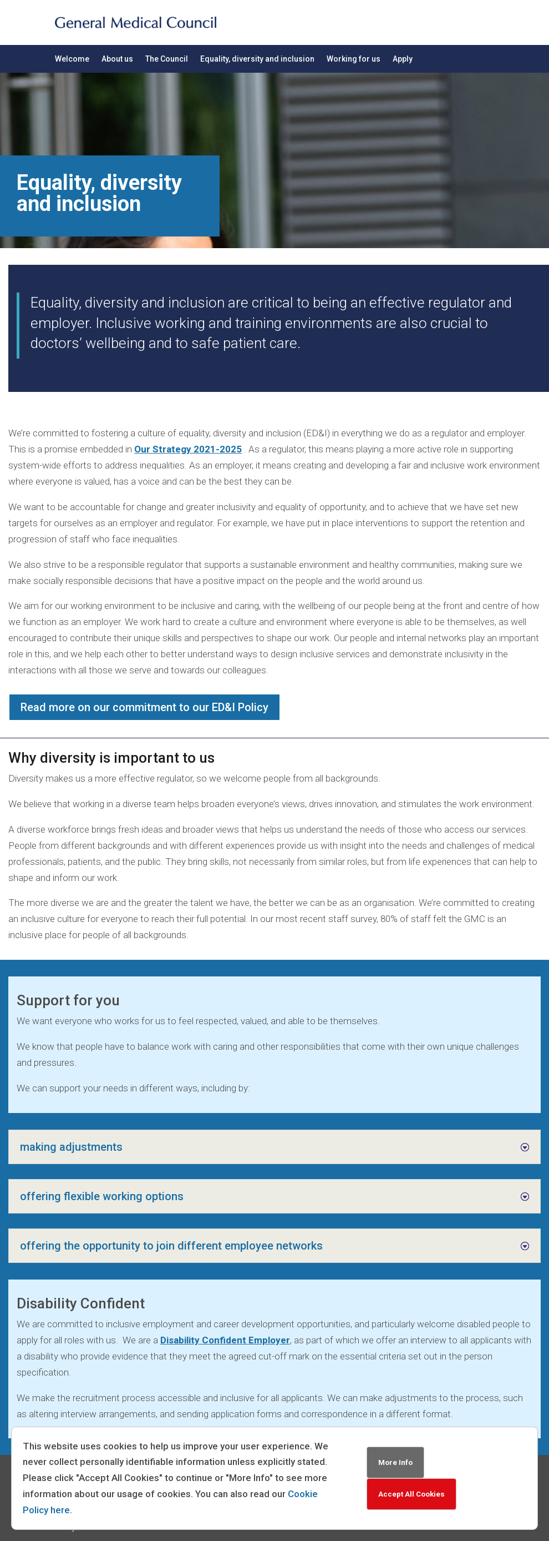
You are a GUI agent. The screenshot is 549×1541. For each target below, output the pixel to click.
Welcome (72, 59)
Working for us (353, 59)
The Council (166, 59)
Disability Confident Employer (225, 1340)
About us (117, 59)
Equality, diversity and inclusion (257, 59)
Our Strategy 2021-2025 (188, 449)
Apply (403, 59)
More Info (395, 1462)
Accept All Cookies (411, 1494)
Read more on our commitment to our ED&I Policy (144, 707)
